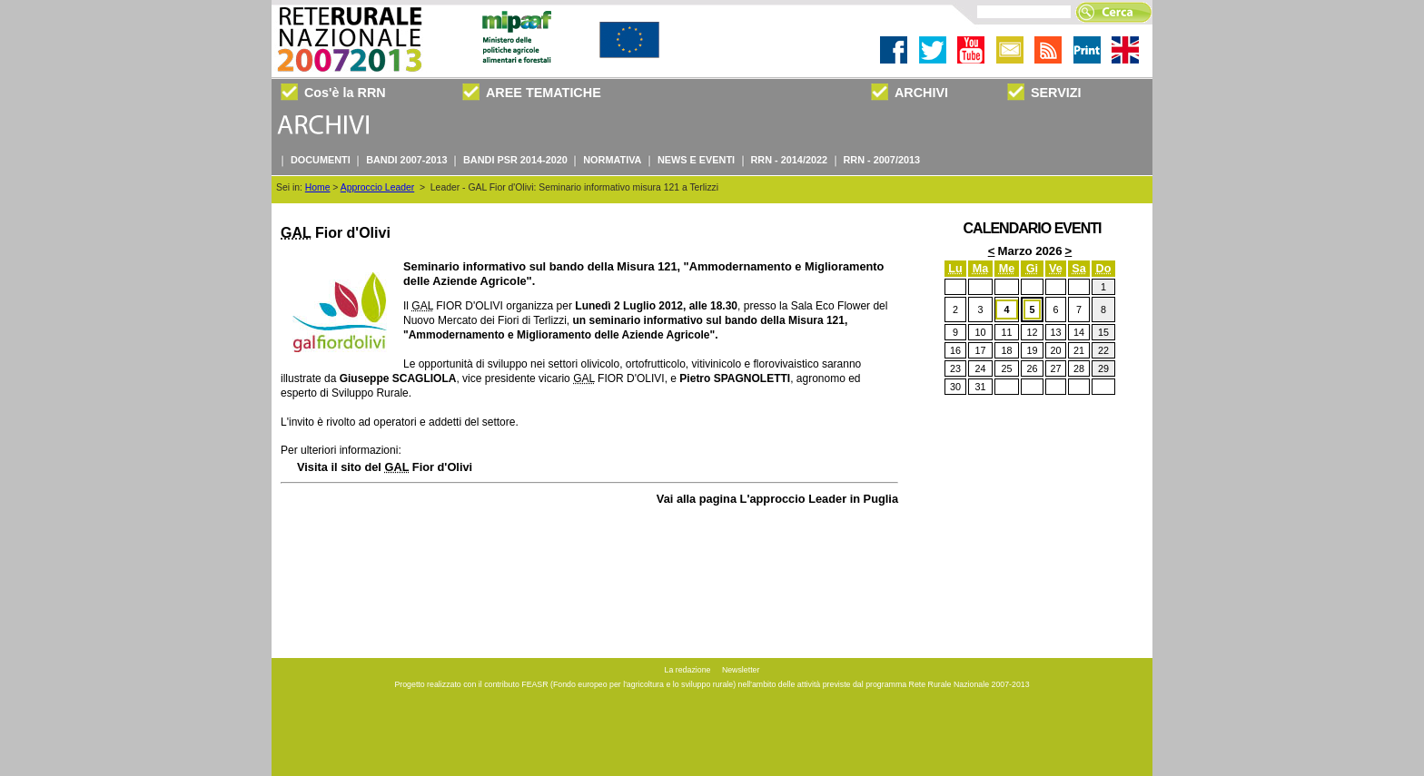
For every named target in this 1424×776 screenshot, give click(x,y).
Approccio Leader (377, 187)
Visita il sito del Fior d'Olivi (384, 467)
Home (318, 187)
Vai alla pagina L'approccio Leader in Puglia (777, 499)
